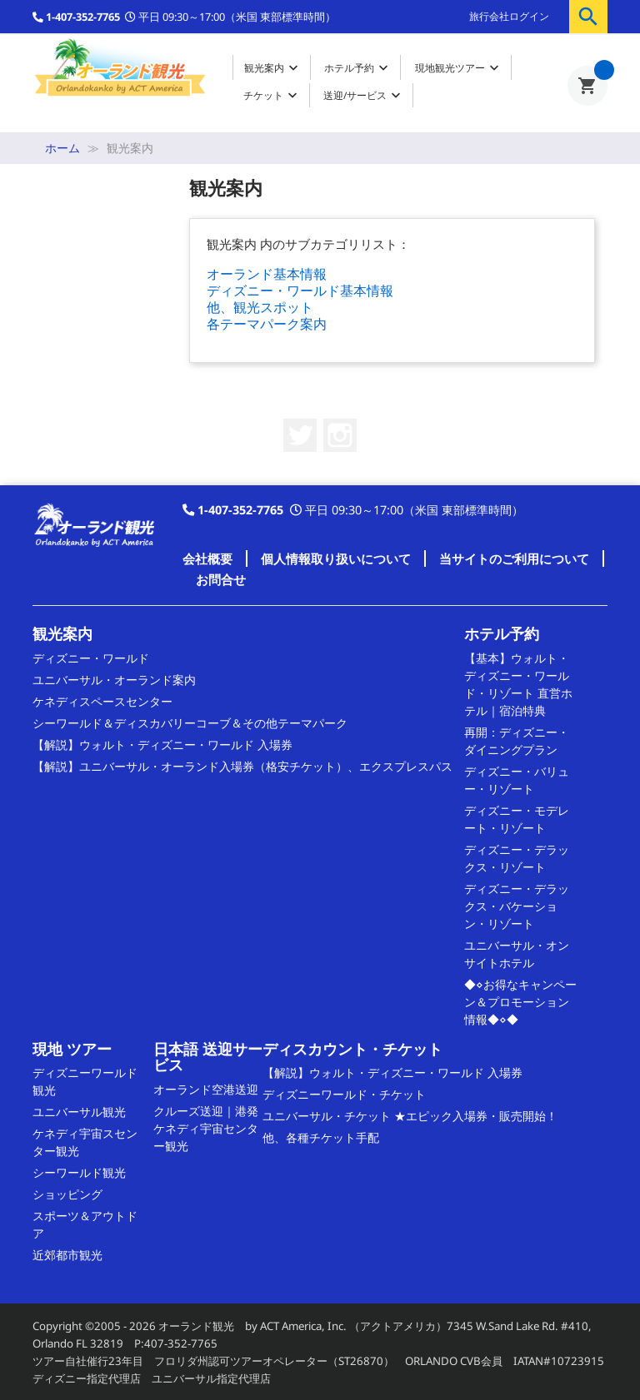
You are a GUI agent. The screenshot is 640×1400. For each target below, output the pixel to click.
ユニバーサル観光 (79, 1112)
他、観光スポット (260, 307)
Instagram (340, 435)
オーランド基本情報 (267, 274)
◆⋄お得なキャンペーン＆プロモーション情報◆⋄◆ (520, 1001)
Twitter (300, 435)
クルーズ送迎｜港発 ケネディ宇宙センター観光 (205, 1128)
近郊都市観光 (67, 1255)
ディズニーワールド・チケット (344, 1094)
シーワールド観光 (79, 1172)
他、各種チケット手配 (320, 1137)
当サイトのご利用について (514, 558)
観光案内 (273, 68)
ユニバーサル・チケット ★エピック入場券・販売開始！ (410, 1116)
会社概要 (207, 558)
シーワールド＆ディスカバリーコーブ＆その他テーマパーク (190, 723)
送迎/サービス (363, 95)
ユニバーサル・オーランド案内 (114, 680)
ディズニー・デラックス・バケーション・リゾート (516, 906)
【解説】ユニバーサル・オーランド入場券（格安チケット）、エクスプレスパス (242, 766)
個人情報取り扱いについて (336, 558)
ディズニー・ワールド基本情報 (300, 290)
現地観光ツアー (458, 68)
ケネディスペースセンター (102, 701)
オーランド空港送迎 (205, 1089)
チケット (272, 95)
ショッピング (67, 1194)
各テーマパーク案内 (267, 324)
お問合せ (221, 579)
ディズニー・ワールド (90, 658)
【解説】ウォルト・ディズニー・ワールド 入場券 (162, 744)
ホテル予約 (358, 68)
